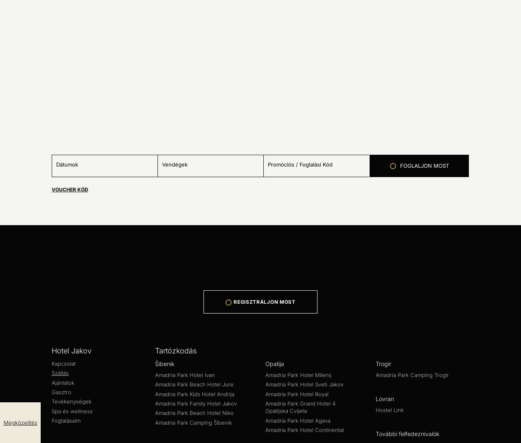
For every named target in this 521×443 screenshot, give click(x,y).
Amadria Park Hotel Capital (39, 338)
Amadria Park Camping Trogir (43, 374)
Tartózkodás (18, 301)
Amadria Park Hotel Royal (206, 352)
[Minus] (3, 170)
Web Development (68, 418)
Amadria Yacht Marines (89, 404)
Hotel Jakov (17, 285)
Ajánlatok (63, 292)
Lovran (10, 382)
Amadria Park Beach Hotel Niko (396, 316)
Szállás (39, 292)
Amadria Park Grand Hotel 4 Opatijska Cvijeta (309, 352)
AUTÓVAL (15, 12)
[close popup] (3, 148)
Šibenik (10, 308)
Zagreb (10, 330)
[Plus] (17, 170)
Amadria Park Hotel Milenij (38, 352)
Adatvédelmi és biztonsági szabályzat (54, 426)
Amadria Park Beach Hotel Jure (116, 316)
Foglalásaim (208, 292)
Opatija (10, 345)
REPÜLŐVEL (19, 20)
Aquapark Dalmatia (27, 404)
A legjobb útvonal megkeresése (41, 36)
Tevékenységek (121, 292)
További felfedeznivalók (33, 396)
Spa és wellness (167, 292)
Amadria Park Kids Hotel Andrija (208, 316)
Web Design (17, 418)
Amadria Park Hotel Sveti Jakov (123, 352)
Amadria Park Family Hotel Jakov (302, 316)
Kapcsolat (14, 292)
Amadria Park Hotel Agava (414, 352)
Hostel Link (16, 389)
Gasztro (88, 292)
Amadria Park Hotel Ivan (35, 316)
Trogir (8, 367)
